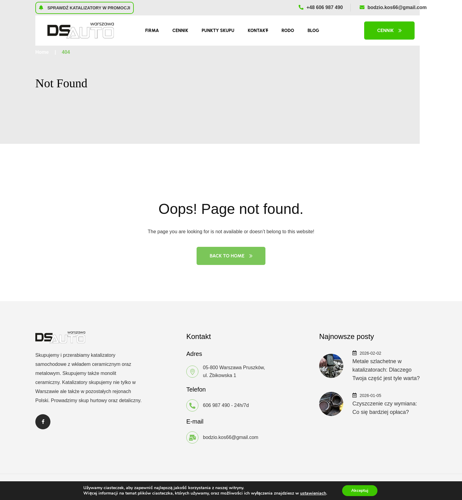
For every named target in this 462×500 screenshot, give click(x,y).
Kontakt (258, 30)
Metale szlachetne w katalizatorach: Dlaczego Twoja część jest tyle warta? (386, 369)
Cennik (180, 30)
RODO (287, 30)
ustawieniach (313, 493)
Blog (313, 30)
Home (42, 52)
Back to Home (231, 256)
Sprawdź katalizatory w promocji (84, 7)
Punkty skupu (218, 30)
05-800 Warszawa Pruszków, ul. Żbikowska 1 (234, 371)
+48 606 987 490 (321, 7)
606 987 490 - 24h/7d (226, 405)
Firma (152, 30)
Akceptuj (359, 490)
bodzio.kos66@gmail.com (393, 7)
